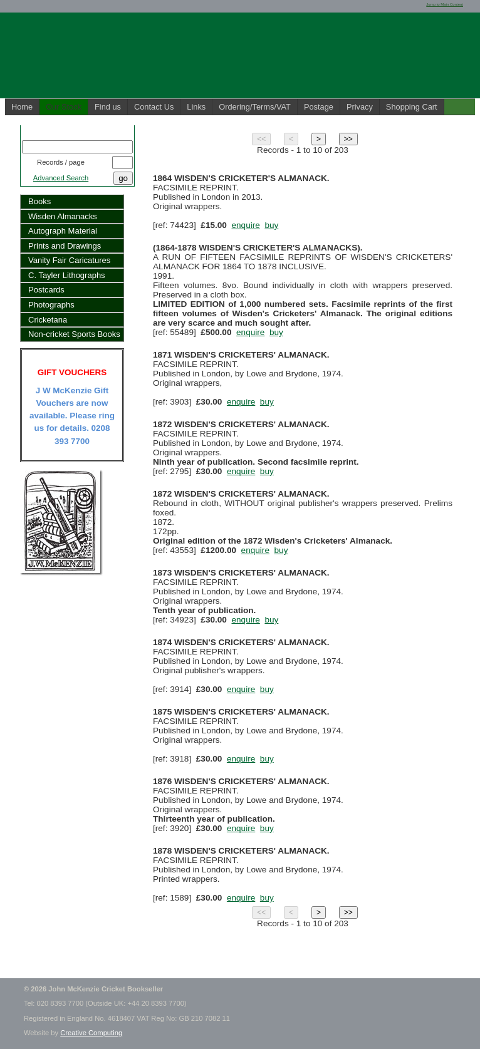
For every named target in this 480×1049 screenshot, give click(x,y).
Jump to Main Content (444, 4)
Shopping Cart (411, 106)
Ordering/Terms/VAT (255, 106)
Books (39, 201)
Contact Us (154, 106)
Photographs (51, 304)
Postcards (46, 289)
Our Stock (63, 106)
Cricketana (47, 319)
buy (271, 225)
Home (22, 106)
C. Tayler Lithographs (66, 275)
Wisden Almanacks (62, 216)
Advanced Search (60, 178)
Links (196, 106)
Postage (318, 106)
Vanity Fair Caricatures (69, 260)
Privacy (360, 106)
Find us (108, 106)
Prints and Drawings (64, 246)
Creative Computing (91, 1032)
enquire (245, 225)
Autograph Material (62, 230)
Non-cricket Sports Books (74, 334)
